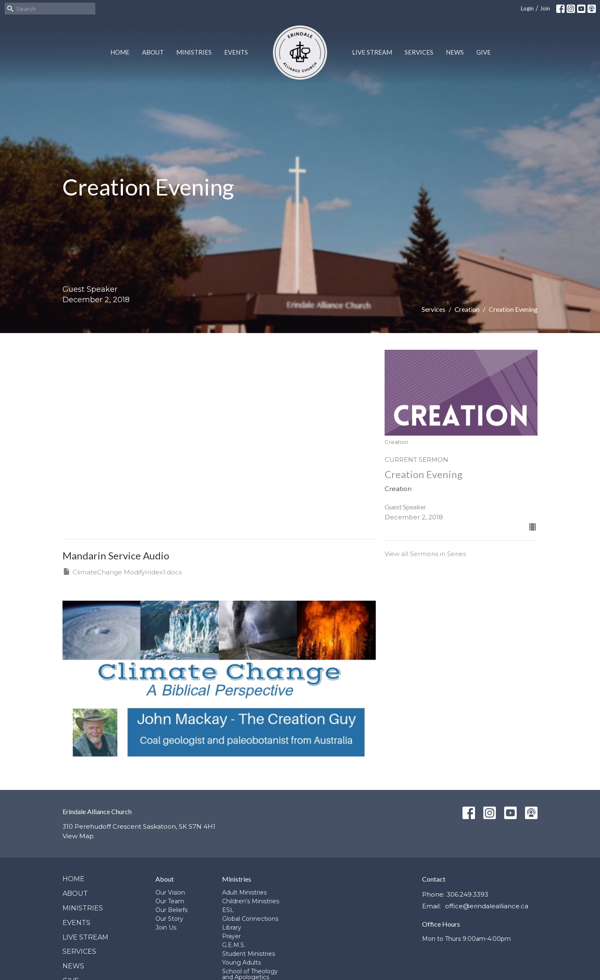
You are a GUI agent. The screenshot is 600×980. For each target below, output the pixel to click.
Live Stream (372, 52)
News (455, 52)
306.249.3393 (467, 894)
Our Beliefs (171, 910)
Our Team (169, 901)
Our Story (169, 918)
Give (483, 52)
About (153, 52)
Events (236, 52)
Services (419, 52)
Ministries (194, 52)
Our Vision (170, 892)
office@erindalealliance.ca (486, 906)
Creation (467, 309)
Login (527, 8)
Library (231, 927)
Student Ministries (248, 953)
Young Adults (241, 962)
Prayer (231, 936)
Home (120, 52)
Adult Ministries (244, 892)
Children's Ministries (250, 901)
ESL (228, 910)
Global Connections (250, 918)
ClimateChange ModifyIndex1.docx (122, 571)
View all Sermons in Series (425, 554)
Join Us (165, 927)
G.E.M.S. (233, 945)
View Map (78, 836)
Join (545, 8)
